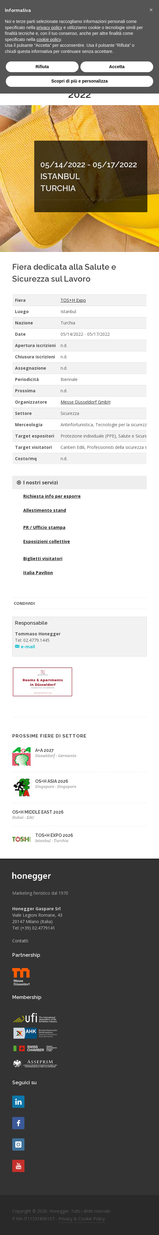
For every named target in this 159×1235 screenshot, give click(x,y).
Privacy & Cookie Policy (81, 1219)
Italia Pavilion (38, 572)
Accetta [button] (117, 66)
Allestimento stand (44, 510)
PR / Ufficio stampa (44, 527)
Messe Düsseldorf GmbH (85, 402)
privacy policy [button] (49, 27)
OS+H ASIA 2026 (51, 781)
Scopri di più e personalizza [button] (79, 81)
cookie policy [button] (49, 39)
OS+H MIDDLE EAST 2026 (38, 812)
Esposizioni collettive (46, 541)
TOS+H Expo (73, 300)
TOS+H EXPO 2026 (54, 835)
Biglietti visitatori (42, 558)
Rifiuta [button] (42, 66)
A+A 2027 (44, 750)
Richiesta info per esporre (52, 496)
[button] (151, 10)
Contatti (20, 941)
